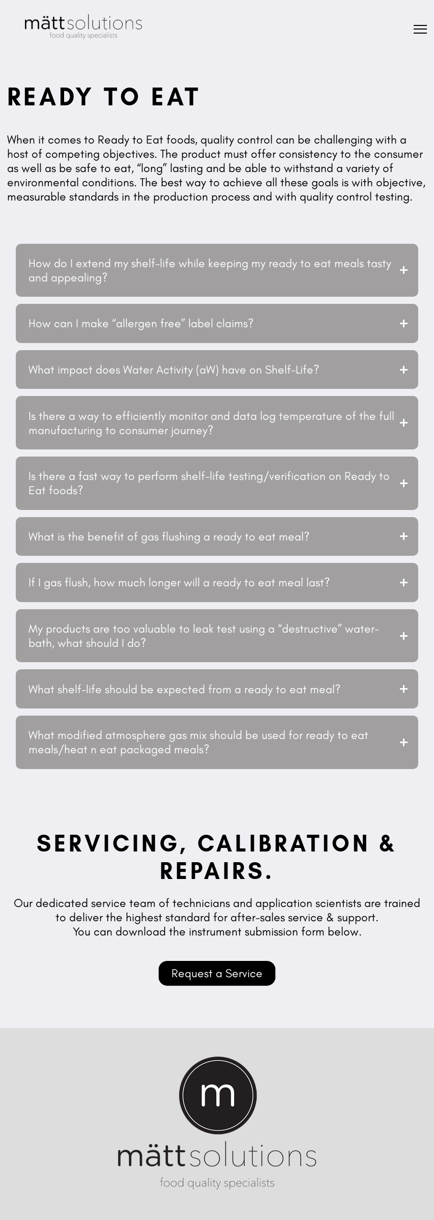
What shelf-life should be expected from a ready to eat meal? (184, 689)
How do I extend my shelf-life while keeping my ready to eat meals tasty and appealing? (209, 270)
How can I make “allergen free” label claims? (141, 323)
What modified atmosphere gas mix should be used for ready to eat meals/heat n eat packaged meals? (198, 742)
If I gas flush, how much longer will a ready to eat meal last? (179, 582)
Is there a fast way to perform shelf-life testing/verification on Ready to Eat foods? (209, 483)
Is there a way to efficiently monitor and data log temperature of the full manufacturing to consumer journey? (211, 423)
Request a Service (217, 973)
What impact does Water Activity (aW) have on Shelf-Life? (174, 369)
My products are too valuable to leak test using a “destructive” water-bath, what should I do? (203, 635)
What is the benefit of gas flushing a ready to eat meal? (169, 536)
